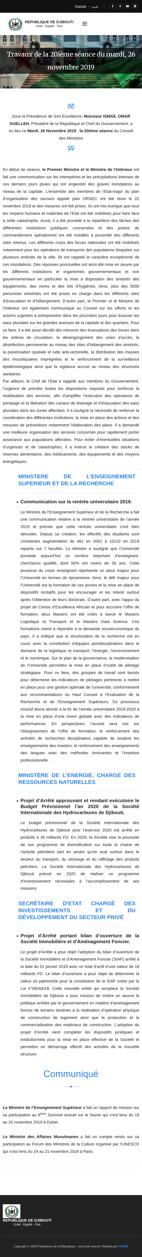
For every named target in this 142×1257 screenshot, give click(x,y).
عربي (95, 6)
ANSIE (123, 1246)
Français (80, 6)
